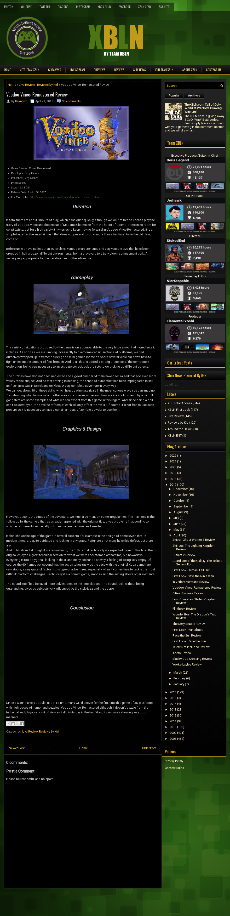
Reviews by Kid (47, 84)
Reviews (119, 70)
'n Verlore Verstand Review (190, 582)
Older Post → (151, 748)
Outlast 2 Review (183, 555)
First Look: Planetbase (187, 630)
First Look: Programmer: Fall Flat (191, 570)
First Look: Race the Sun (189, 641)
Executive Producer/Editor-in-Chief (194, 155)
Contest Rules (174, 768)
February (179, 678)
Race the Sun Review (186, 635)
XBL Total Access (180, 403)
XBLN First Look (179, 409)
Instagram (83, 7)
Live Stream (77, 70)
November (180, 494)
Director (194, 236)
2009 (173, 732)
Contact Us (214, 70)
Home (7, 70)
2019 (173, 473)
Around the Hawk (180, 429)
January (178, 684)
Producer (195, 316)
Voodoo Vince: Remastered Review (37, 94)
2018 (173, 479)
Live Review (27, 84)
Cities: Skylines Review (188, 593)
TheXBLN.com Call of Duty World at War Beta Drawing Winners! (203, 108)
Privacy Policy (174, 760)
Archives (194, 95)
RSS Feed (164, 7)
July (176, 518)
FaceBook (125, 7)
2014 (173, 703)
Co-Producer (194, 196)
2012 (173, 715)
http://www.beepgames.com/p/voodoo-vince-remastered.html (65, 197)
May (176, 529)
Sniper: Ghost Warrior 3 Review (193, 539)
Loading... (171, 384)
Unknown (21, 101)
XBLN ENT (175, 435)
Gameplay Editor (195, 276)
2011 (173, 721)
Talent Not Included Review (191, 647)
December (180, 489)
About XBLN (189, 70)
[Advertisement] (60, 899)
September (181, 506)
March (177, 672)
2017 (173, 484)
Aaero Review (181, 653)
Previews (99, 70)
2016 (173, 692)
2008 (173, 738)
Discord (63, 7)
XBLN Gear (144, 7)
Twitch (8, 7)
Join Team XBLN (164, 70)
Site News (139, 70)
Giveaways (54, 70)
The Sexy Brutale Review (189, 624)
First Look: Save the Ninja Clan (193, 576)
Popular (174, 95)
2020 (173, 467)
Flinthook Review (184, 608)
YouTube (26, 7)
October (179, 500)
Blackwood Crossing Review (192, 658)
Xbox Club (104, 7)
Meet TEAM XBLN (29, 70)
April (176, 535)
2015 (173, 698)
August (178, 512)
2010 (173, 727)
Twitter (44, 7)
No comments (71, 101)
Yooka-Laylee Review (187, 664)
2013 (173, 709)
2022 (173, 455)
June (176, 524)
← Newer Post (15, 748)
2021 (173, 461)
